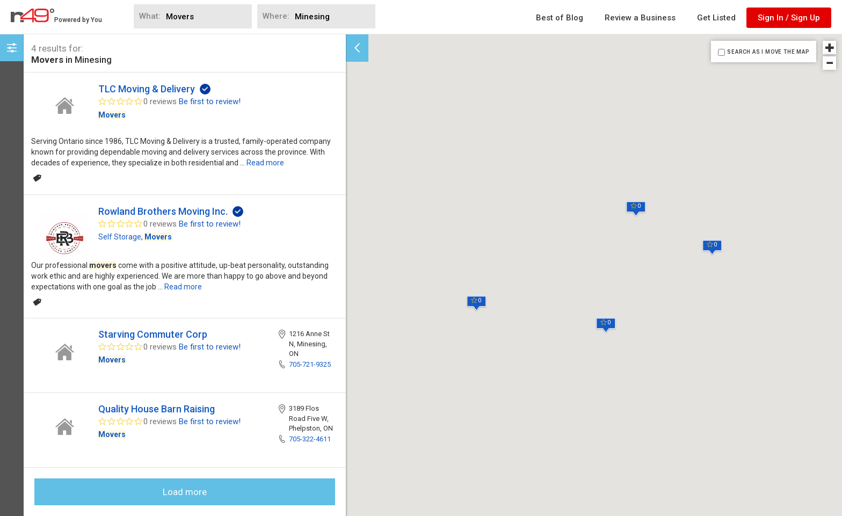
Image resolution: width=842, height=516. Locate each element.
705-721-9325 (310, 364)
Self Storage (119, 236)
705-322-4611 (310, 439)
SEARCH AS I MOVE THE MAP (768, 52)
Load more (185, 491)
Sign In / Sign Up (789, 18)
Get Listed (716, 18)
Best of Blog (559, 18)
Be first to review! (210, 101)
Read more (265, 162)
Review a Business (640, 18)
